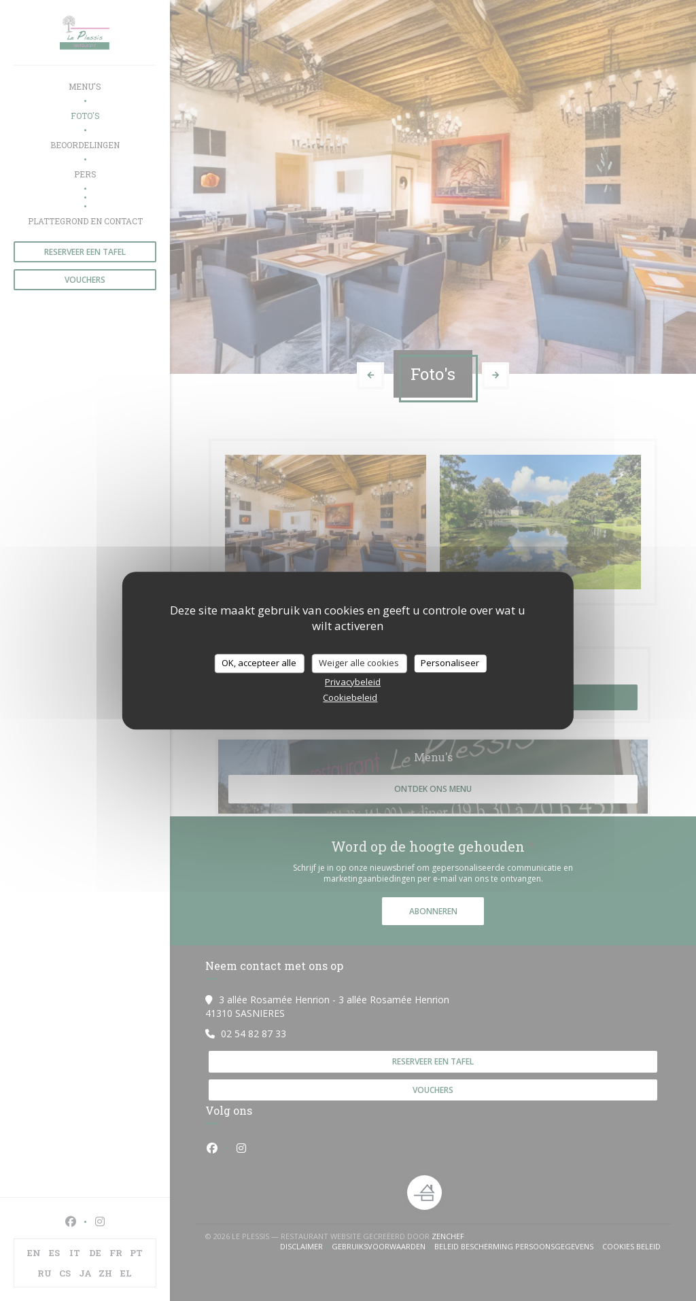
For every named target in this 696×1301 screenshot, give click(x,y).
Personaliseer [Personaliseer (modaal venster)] (450, 663)
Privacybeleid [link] (353, 682)
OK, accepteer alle (259, 663)
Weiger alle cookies (359, 663)
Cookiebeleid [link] (350, 697)
